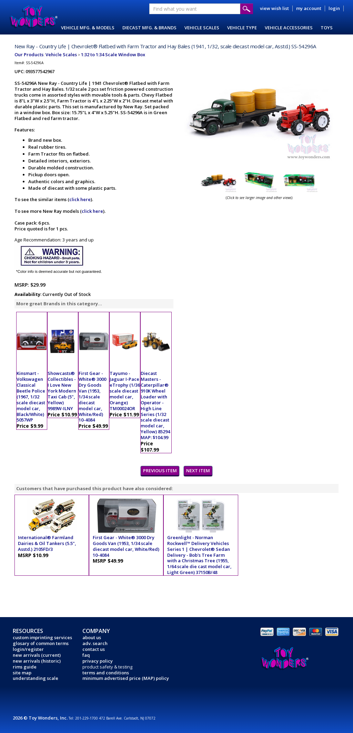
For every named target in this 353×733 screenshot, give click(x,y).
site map (22, 673)
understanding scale (35, 678)
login (334, 8)
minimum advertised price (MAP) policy (125, 678)
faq (86, 655)
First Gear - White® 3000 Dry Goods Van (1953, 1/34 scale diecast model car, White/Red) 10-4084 (92, 396)
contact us (93, 649)
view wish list (274, 8)
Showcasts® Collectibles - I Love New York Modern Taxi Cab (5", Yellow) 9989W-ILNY (62, 390)
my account (308, 8)
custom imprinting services (42, 637)
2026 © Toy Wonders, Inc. (41, 718)
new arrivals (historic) (37, 661)
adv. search (95, 643)
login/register (28, 649)
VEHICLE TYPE (242, 27)
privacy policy (97, 661)
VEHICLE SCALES (201, 27)
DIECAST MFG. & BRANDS (149, 27)
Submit (246, 8)
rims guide (25, 667)
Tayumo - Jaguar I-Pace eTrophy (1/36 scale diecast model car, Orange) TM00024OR (125, 390)
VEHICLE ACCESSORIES (289, 27)
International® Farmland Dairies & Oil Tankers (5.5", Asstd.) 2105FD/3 (47, 543)
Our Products (28, 54)
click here (80, 199)
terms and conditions (105, 673)
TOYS (327, 27)
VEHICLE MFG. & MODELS (87, 27)
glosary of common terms (41, 643)
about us (91, 637)
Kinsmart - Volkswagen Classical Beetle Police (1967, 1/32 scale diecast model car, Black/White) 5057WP (31, 396)
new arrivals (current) (37, 655)
